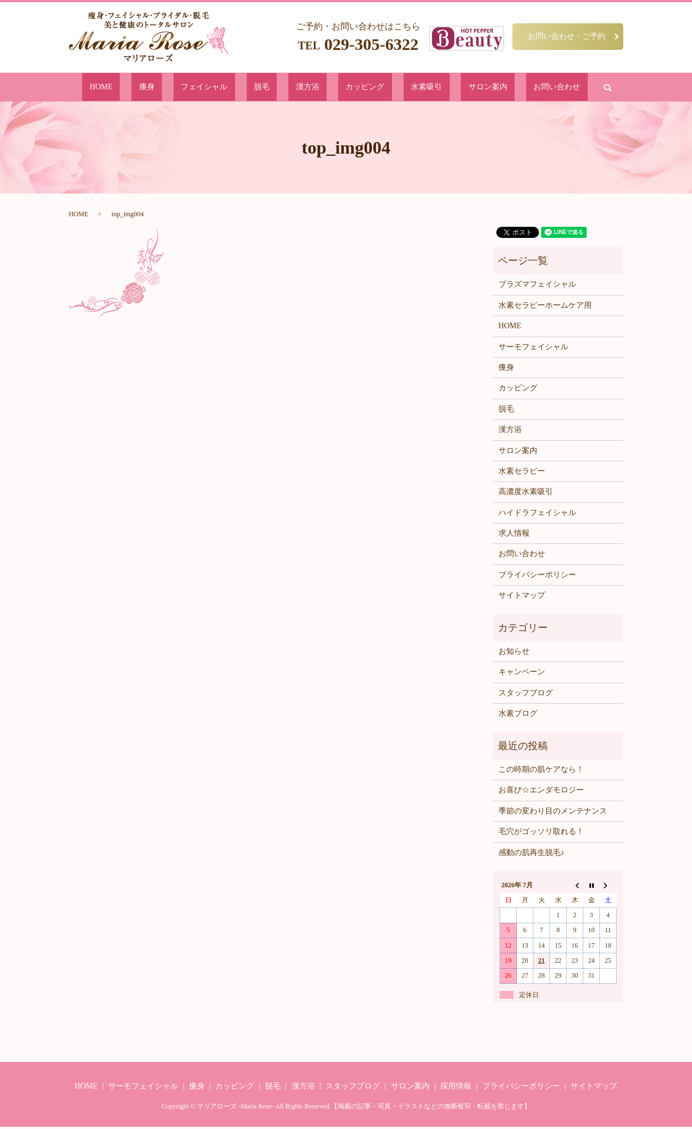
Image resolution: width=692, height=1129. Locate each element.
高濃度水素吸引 (525, 494)
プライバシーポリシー (537, 577)
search (530, 88)
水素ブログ (517, 715)
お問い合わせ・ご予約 (567, 36)
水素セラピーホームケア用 (545, 307)
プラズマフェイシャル (537, 286)
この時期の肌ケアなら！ (541, 771)
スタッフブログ (525, 695)
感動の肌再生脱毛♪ (531, 854)
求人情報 (514, 535)
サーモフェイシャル (533, 348)
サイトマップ (521, 597)
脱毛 (280, 88)
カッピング (350, 88)
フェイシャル (239, 88)
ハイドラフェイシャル (537, 515)
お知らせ (514, 653)
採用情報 (455, 1088)
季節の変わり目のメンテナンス (552, 813)
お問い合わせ (489, 88)
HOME (169, 88)
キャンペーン (521, 674)
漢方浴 (309, 88)
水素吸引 (393, 88)
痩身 (199, 88)
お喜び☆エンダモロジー (541, 792)
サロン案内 (438, 88)
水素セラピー (521, 473)
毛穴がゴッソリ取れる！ (541, 834)
